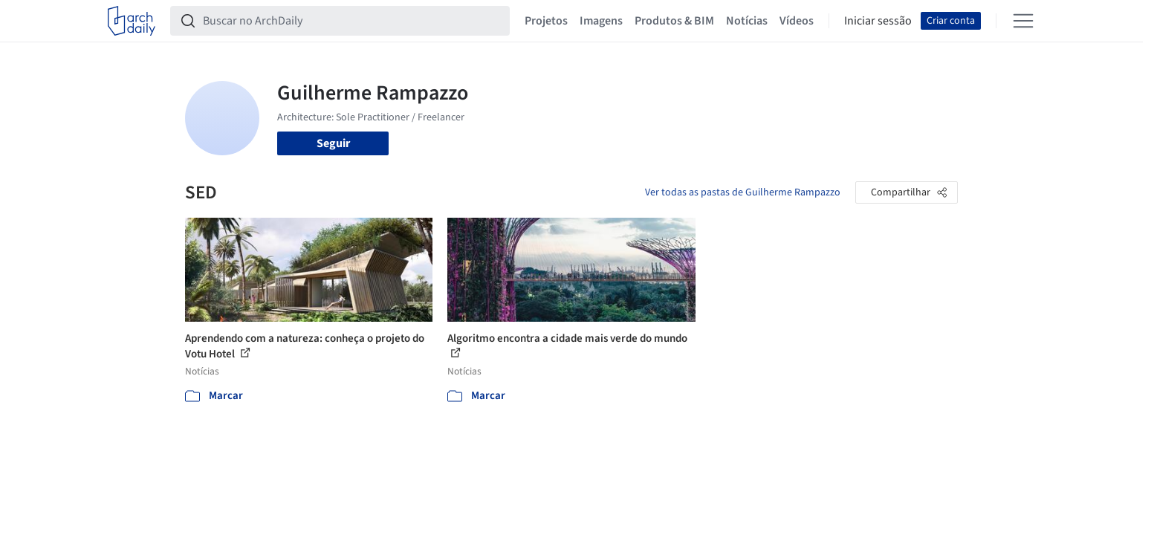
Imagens (601, 21)
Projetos (546, 21)
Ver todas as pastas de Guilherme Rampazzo (742, 192)
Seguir (333, 143)
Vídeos (796, 21)
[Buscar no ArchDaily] (352, 21)
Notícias (747, 21)
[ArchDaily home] (131, 21)
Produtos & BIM (674, 21)
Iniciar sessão (878, 21)
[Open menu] (1023, 21)
